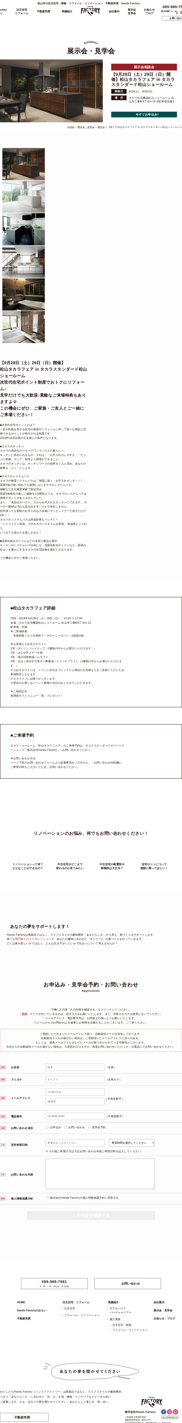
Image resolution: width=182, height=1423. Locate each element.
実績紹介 (67, 11)
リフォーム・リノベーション (81, 1315)
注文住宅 (69, 1308)
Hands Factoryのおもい (32, 1310)
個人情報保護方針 (170, 1417)
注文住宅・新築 (121, 1325)
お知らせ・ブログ (164, 1318)
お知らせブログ (149, 11)
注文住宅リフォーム (21, 11)
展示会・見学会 (163, 1310)
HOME (21, 1302)
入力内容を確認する (91, 1215)
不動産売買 (43, 11)
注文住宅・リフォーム (76, 1302)
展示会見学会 (132, 11)
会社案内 (114, 11)
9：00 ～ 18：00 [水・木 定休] (54, 1283)
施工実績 (115, 1319)
